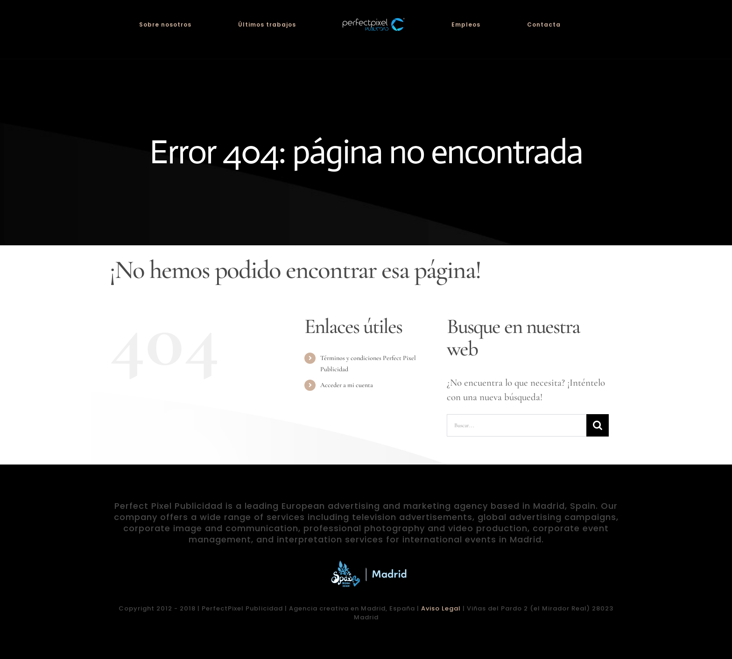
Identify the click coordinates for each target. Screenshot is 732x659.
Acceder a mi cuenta (346, 385)
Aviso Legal (441, 608)
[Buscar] (597, 425)
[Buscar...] (516, 425)
